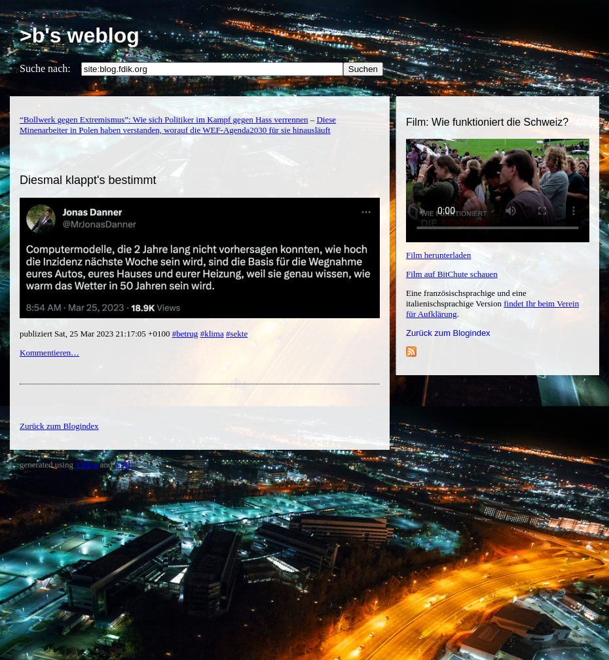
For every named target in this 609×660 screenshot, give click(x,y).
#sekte (237, 334)
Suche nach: (45, 68)
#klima (212, 334)
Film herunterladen (438, 255)
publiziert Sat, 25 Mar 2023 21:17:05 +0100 (96, 334)
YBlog (86, 464)
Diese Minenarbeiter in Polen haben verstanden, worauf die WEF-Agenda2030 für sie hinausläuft (178, 125)
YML (123, 464)
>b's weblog (79, 35)
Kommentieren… (49, 353)
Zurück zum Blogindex (448, 333)
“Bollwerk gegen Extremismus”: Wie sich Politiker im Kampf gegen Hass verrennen (164, 119)
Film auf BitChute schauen (452, 274)
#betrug (185, 334)
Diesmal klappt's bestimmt (88, 180)
